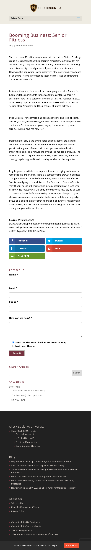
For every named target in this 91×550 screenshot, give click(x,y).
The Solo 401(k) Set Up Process (27, 395)
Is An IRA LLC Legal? (25, 438)
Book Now (71, 545)
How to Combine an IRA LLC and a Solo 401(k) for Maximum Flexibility (43, 487)
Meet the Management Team (25, 507)
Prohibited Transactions (27, 442)
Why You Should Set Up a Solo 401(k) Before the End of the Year (41, 461)
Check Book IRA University (23, 430)
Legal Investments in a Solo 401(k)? (29, 390)
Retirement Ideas (24, 45)
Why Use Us (17, 503)
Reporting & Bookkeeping (28, 446)
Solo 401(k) (15, 386)
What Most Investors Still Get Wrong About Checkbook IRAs (39, 476)
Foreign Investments (25, 434)
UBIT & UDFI (18, 400)
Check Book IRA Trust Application (26, 526)
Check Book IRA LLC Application (25, 522)
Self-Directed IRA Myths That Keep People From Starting (37, 465)
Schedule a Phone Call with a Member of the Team (35, 534)
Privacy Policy (17, 511)
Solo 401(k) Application (21, 530)
